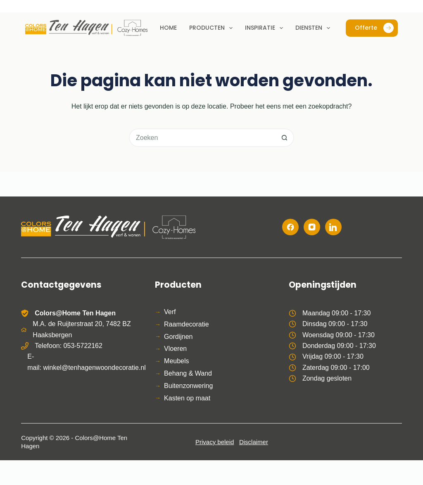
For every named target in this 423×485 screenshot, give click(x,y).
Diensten (314, 28)
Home (168, 28)
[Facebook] (290, 227)
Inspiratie (265, 28)
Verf (170, 311)
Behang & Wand (188, 373)
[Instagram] (312, 227)
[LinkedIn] (333, 227)
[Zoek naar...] (202, 137)
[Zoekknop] (285, 137)
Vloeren (175, 348)
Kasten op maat (187, 398)
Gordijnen (178, 336)
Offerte (374, 28)
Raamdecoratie (186, 324)
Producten (212, 28)
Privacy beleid (214, 441)
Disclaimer (253, 441)
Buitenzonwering (188, 385)
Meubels (176, 360)
